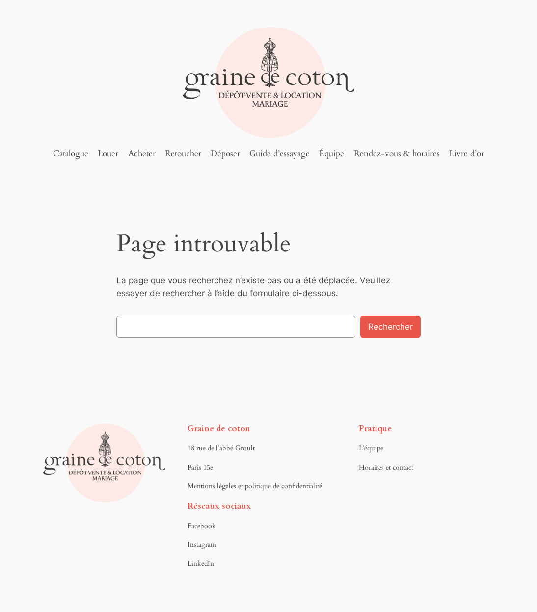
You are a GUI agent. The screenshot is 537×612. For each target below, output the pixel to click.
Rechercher (390, 327)
